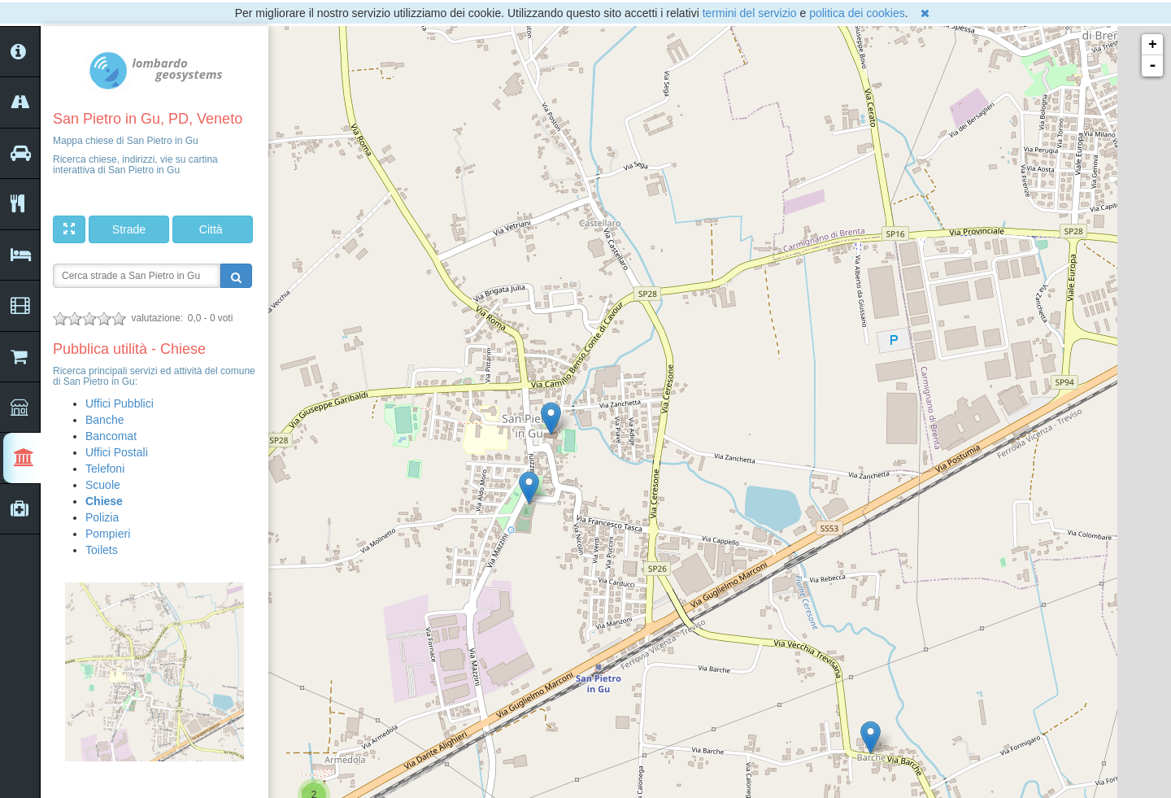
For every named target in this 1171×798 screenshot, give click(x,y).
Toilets (101, 549)
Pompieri (107, 533)
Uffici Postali (116, 452)
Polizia (102, 517)
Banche (104, 419)
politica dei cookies (857, 13)
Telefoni (104, 468)
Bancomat (111, 436)
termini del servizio (750, 13)
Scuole (102, 484)
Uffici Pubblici (119, 403)
